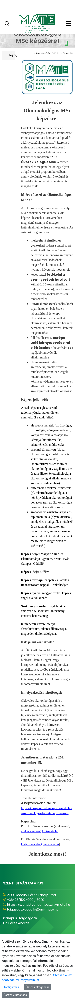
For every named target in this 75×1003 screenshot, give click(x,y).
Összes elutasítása (15, 995)
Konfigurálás (11, 987)
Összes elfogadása (38, 987)
